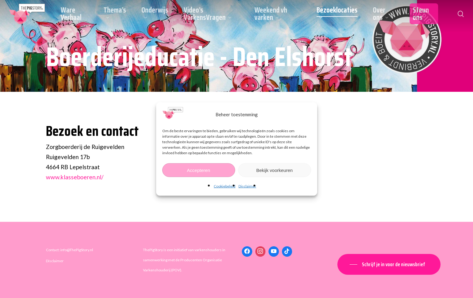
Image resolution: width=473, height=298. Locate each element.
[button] (389, 264)
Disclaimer (247, 186)
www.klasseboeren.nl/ (74, 177)
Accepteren (198, 170)
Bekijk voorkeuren (274, 170)
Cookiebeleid (224, 186)
